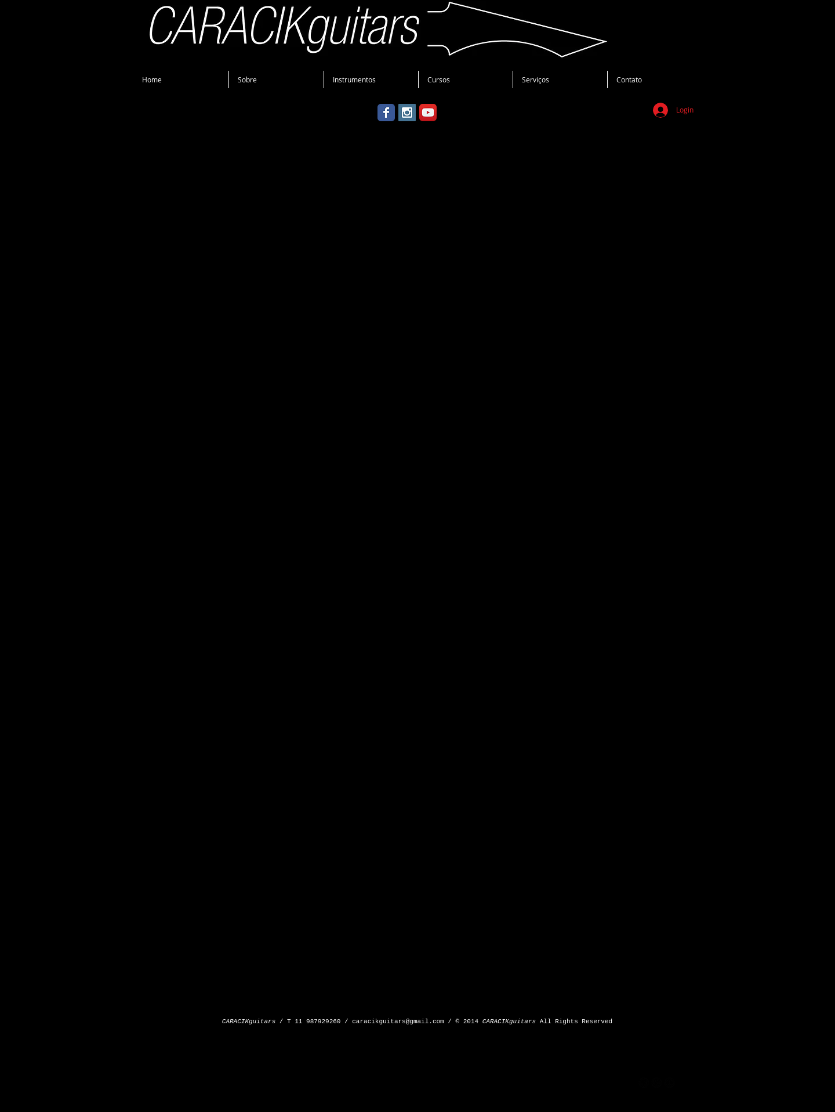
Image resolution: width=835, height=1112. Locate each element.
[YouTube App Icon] (428, 112)
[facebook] (643, 1082)
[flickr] (669, 1082)
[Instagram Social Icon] (407, 112)
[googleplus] (656, 1082)
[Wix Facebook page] (386, 112)
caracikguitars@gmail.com (398, 1021)
